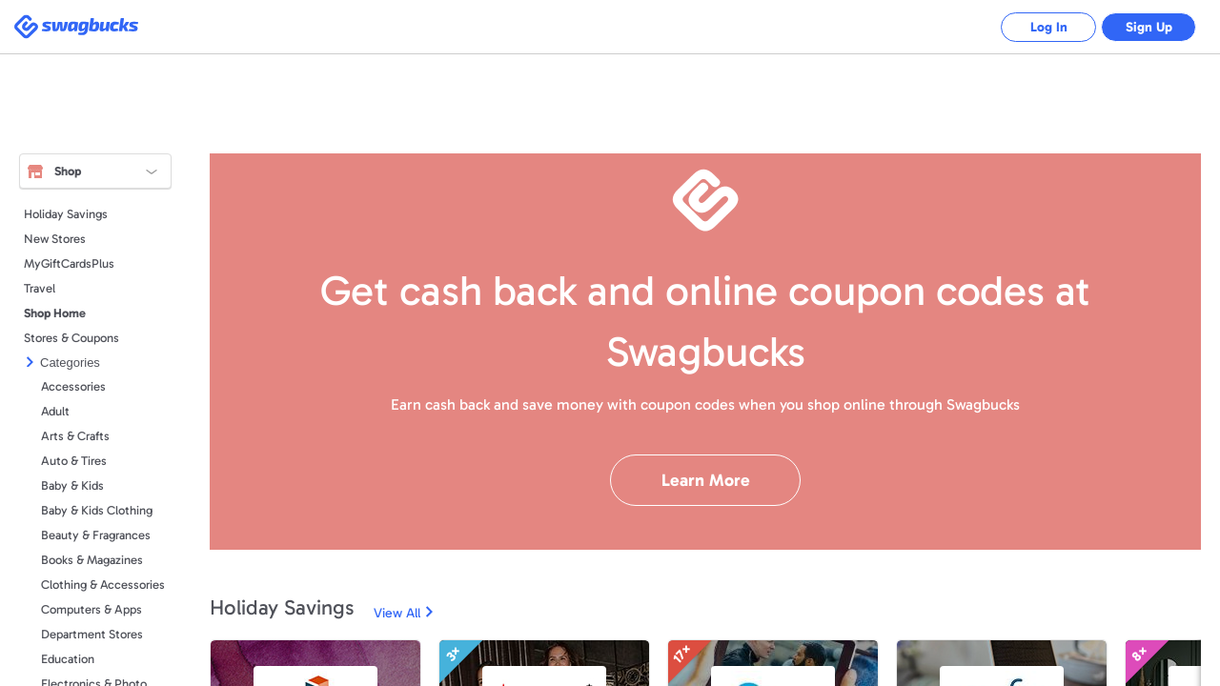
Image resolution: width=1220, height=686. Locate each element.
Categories (70, 362)
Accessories (73, 386)
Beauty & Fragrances (96, 535)
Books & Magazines (92, 560)
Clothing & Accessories (103, 584)
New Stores (55, 239)
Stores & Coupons (71, 338)
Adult (55, 411)
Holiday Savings (66, 214)
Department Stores (92, 634)
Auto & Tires (74, 461)
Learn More (705, 480)
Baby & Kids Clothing (96, 510)
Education (67, 659)
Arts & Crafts (75, 436)
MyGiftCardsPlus (69, 263)
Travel (39, 288)
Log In (1049, 27)
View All (397, 613)
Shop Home (55, 313)
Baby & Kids (72, 485)
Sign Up (1149, 27)
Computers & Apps (91, 609)
